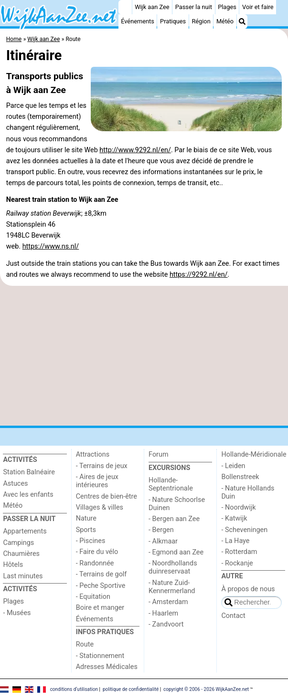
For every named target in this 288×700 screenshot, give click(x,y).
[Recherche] (242, 21)
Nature (86, 518)
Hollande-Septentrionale (171, 484)
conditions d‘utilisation (74, 689)
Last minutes (23, 576)
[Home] (125, 7)
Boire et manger (100, 608)
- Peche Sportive (101, 586)
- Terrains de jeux (102, 466)
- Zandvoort (166, 624)
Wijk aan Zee (152, 6)
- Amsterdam (168, 602)
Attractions (92, 454)
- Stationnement (100, 656)
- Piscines (91, 541)
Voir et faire (257, 6)
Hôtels (13, 565)
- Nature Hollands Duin (247, 492)
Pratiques (173, 21)
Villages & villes (99, 507)
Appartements (24, 531)
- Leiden (233, 466)
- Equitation (93, 597)
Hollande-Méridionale (253, 454)
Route (85, 644)
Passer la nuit (193, 6)
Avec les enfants (28, 495)
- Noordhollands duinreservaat (173, 567)
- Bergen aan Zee (174, 519)
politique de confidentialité (131, 689)
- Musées (17, 613)
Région (201, 21)
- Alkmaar (163, 541)
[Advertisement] (144, 356)
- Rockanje (237, 563)
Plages (227, 6)
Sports (86, 530)
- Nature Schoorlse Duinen (177, 504)
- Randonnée (95, 563)
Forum (158, 454)
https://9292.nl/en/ (199, 275)
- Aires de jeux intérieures (97, 481)
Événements (137, 21)
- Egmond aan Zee (176, 552)
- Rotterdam (239, 552)
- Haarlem (163, 613)
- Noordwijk (238, 507)
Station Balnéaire (29, 472)
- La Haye (235, 541)
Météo (225, 21)
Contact (233, 616)
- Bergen (161, 530)
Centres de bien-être (106, 496)
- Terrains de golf (101, 574)
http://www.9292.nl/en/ (135, 150)
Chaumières (21, 554)
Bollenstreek (240, 477)
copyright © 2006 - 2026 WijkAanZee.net (206, 689)
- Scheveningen (244, 530)
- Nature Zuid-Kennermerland (172, 587)
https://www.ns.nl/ (50, 246)
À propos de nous (248, 589)
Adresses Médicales (107, 667)
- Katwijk (234, 518)
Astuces (15, 484)
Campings (18, 543)
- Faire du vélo (97, 552)
